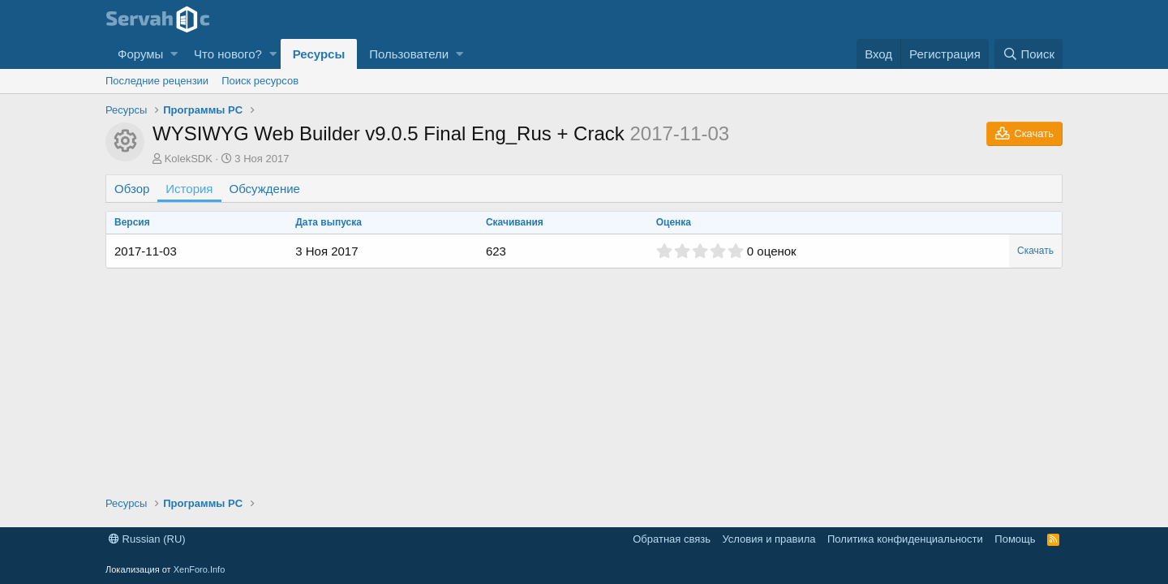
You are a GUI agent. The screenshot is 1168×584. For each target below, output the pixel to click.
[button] (174, 54)
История (189, 188)
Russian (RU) (147, 539)
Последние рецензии (156, 81)
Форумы (140, 54)
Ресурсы (319, 54)
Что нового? (228, 54)
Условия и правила (768, 539)
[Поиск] (1028, 54)
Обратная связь (672, 539)
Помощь (1014, 539)
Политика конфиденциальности (905, 539)
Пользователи (409, 54)
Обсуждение (265, 188)
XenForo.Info (199, 569)
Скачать (1035, 250)
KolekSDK (189, 158)
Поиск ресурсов (259, 81)
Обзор (131, 188)
